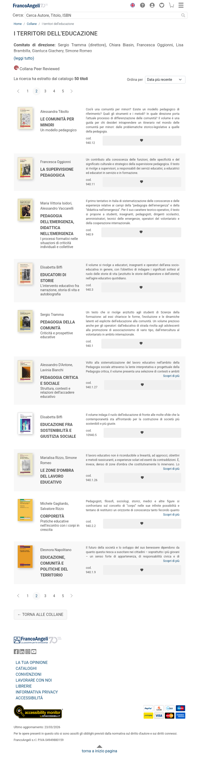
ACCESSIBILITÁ (29, 698)
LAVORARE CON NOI (34, 680)
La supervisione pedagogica (56, 172)
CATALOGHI (26, 668)
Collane (32, 24)
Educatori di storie (53, 277)
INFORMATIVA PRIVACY (37, 692)
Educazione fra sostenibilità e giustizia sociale (58, 430)
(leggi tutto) (24, 58)
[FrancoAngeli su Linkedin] (21, 652)
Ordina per (135, 80)
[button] (132, 5)
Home (18, 24)
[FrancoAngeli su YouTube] (33, 652)
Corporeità (52, 516)
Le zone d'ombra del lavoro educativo (57, 476)
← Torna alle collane (40, 614)
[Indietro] (19, 91)
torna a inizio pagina (99, 751)
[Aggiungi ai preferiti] (142, 141)
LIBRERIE (24, 686)
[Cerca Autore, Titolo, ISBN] (102, 15)
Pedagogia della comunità (57, 325)
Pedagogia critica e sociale (59, 380)
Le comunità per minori (57, 122)
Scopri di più (171, 376)
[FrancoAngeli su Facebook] (16, 652)
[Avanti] (72, 91)
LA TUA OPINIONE (32, 662)
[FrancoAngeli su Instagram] (27, 652)
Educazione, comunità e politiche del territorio (54, 566)
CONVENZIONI (28, 674)
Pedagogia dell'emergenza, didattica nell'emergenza (57, 225)
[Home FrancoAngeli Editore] (30, 6)
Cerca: (18, 15)
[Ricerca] (183, 15)
